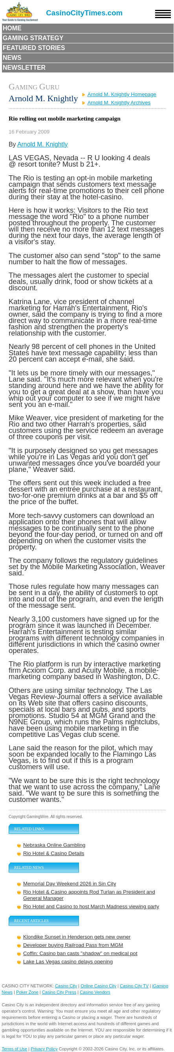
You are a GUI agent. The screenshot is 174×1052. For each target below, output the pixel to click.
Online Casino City (98, 985)
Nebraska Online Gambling (54, 845)
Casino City (66, 985)
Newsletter (24, 67)
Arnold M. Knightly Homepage (122, 94)
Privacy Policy (44, 1048)
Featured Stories (34, 48)
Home (12, 28)
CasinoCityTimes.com (84, 13)
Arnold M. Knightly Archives (119, 103)
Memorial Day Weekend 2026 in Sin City (69, 884)
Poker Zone (27, 992)
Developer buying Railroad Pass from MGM (73, 945)
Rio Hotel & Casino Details (53, 853)
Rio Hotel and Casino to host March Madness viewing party (91, 906)
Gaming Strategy (33, 38)
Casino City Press (59, 992)
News (12, 57)
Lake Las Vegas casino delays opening (68, 962)
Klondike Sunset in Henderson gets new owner (76, 937)
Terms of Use (14, 1048)
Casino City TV (134, 985)
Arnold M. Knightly (42, 144)
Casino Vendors (95, 992)
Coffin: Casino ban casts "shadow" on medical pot (80, 953)
